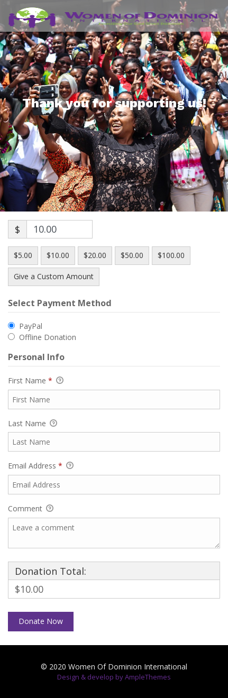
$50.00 (132, 255)
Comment (30, 508)
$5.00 (23, 255)
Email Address (41, 466)
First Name (35, 380)
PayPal (30, 326)
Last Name (32, 423)
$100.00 (171, 255)
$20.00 (95, 255)
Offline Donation (47, 337)
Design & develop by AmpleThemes (114, 677)
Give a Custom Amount (54, 276)
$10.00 (58, 255)
